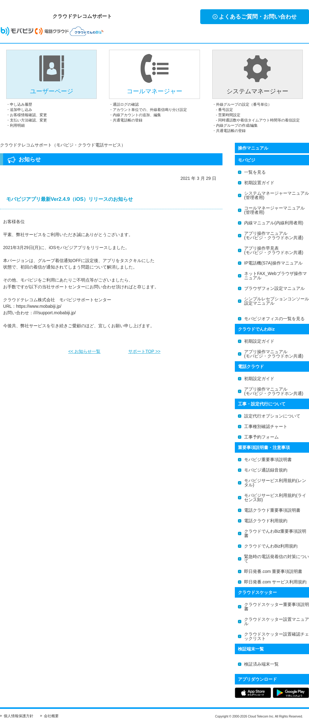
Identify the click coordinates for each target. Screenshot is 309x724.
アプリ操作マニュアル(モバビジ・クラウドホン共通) (273, 235)
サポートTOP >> (144, 349)
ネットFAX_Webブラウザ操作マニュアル (275, 275)
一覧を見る (255, 172)
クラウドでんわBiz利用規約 (271, 546)
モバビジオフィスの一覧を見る (274, 318)
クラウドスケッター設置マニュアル (276, 621)
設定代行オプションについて (272, 415)
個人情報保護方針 (18, 716)
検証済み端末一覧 (261, 664)
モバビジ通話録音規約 (265, 470)
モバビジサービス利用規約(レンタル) (275, 482)
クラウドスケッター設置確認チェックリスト (276, 636)
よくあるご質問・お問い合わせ (255, 17)
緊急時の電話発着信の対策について (276, 558)
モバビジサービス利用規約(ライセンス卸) (275, 497)
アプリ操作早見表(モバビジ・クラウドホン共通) (273, 250)
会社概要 (51, 716)
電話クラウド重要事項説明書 (272, 510)
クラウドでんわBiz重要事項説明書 (275, 533)
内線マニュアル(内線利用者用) (273, 222)
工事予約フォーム (261, 436)
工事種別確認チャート (265, 426)
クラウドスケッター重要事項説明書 (276, 606)
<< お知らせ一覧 (84, 349)
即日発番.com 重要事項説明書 (273, 571)
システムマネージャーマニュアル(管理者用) (276, 195)
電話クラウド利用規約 (265, 520)
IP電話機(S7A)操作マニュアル (273, 262)
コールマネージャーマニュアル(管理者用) (274, 210)
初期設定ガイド (259, 341)
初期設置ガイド (259, 182)
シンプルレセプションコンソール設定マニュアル (276, 301)
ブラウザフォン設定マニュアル (274, 288)
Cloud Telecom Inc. (261, 716)
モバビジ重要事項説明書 (268, 459)
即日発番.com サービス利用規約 (275, 581)
